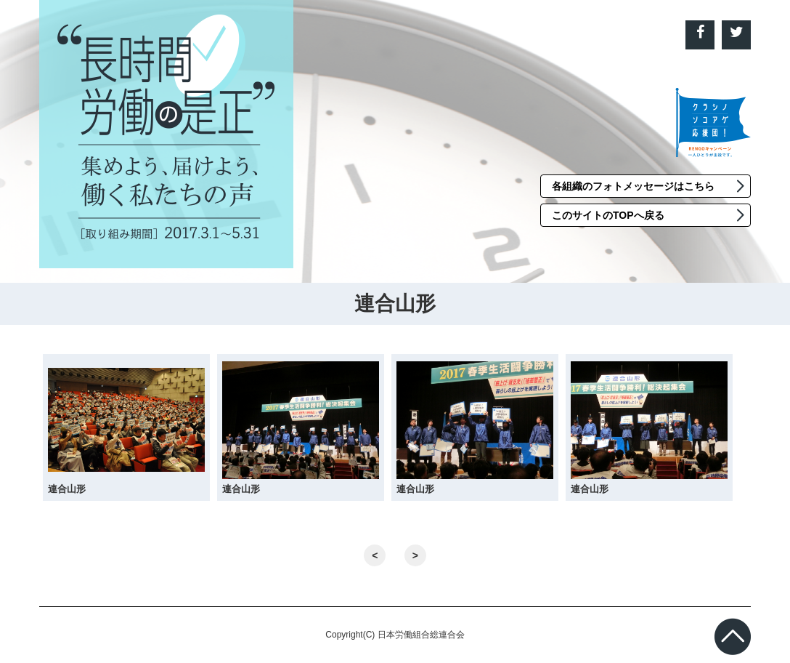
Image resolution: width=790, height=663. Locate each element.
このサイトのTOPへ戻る (608, 215)
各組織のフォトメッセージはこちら (633, 186)
